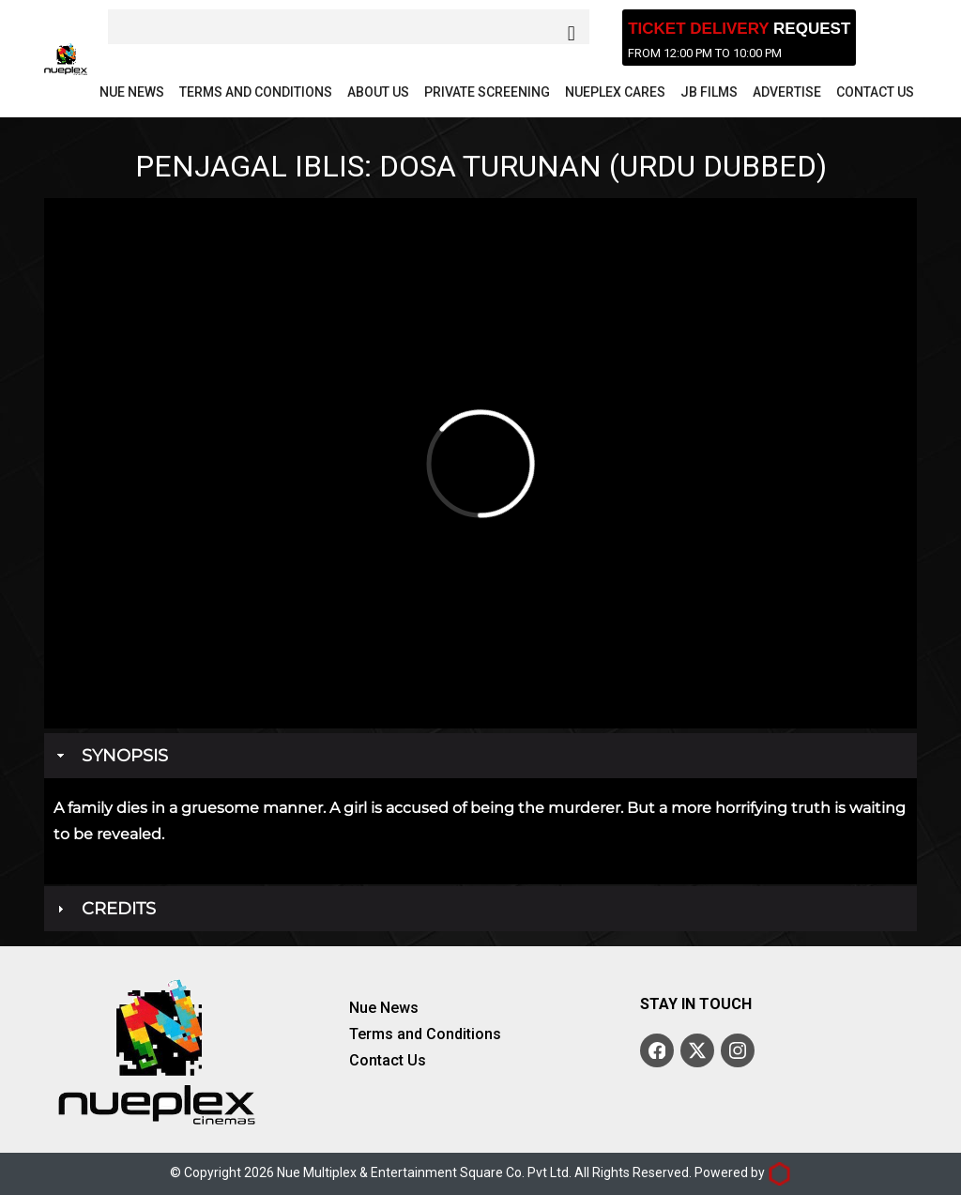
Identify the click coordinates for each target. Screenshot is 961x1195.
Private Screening (487, 92)
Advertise (787, 92)
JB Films (709, 92)
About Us (378, 92)
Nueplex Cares (615, 92)
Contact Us (875, 92)
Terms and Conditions (255, 92)
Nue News (131, 92)
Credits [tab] (104, 908)
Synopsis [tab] (110, 755)
